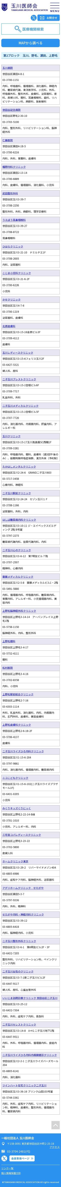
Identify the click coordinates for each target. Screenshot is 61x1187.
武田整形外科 (10, 193)
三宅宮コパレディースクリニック (21, 835)
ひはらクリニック (12, 246)
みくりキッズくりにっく (16, 808)
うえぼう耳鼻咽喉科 (14, 220)
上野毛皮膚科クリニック (16, 725)
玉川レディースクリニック (17, 353)
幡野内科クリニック (14, 167)
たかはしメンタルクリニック (19, 466)
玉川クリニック (11, 436)
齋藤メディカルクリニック (17, 577)
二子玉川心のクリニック (16, 550)
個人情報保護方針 (11, 1173)
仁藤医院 (7, 140)
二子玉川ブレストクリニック (19, 379)
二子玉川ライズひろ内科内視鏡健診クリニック (29, 1055)
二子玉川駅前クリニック (16, 493)
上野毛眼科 (8, 641)
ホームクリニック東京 (15, 861)
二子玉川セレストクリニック (19, 1024)
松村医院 (7, 668)
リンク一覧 (7, 1168)
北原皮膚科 (8, 326)
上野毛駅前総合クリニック (17, 694)
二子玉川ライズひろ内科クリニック (23, 751)
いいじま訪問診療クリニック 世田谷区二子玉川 (29, 998)
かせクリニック (11, 299)
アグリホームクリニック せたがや (23, 888)
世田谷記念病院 (11, 110)
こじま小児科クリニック (16, 273)
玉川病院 (7, 68)
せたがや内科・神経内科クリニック (23, 914)
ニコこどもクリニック (15, 778)
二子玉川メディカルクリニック (20, 406)
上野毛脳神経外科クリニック (19, 611)
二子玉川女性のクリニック (17, 971)
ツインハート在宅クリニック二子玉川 (24, 1085)
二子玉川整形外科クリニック (19, 941)
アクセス (55, 1147)
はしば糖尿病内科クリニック (19, 520)
